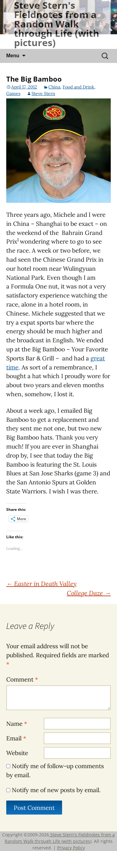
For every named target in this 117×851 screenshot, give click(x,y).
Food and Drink (78, 87)
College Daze (89, 593)
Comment (22, 679)
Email (16, 738)
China (54, 87)
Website (17, 753)
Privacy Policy (71, 848)
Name (16, 723)
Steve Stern (43, 93)
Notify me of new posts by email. (56, 790)
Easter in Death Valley (41, 583)
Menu (12, 55)
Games (13, 93)
